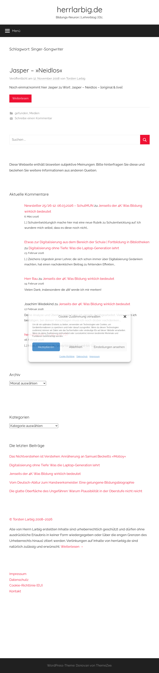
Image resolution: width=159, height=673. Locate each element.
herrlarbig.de (79, 9)
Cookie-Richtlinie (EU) (26, 585)
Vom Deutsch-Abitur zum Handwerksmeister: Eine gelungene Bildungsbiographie (71, 482)
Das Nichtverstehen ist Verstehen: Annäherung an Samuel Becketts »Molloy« (67, 456)
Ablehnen (75, 347)
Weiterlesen (20, 98)
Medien (34, 113)
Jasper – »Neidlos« (35, 70)
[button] (125, 317)
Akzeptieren (46, 347)
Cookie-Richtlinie (67, 356)
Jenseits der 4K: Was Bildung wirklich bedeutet (78, 279)
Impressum (95, 356)
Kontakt (15, 591)
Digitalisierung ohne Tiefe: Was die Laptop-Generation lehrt (74, 248)
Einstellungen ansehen (109, 347)
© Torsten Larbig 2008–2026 (30, 519)
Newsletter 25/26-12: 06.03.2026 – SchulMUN (58, 206)
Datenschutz (82, 356)
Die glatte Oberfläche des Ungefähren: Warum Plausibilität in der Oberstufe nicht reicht (75, 491)
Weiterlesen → (72, 546)
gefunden (21, 113)
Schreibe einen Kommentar (33, 118)
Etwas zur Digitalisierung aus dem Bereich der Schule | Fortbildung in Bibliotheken (86, 242)
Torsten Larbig (75, 78)
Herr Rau (31, 279)
